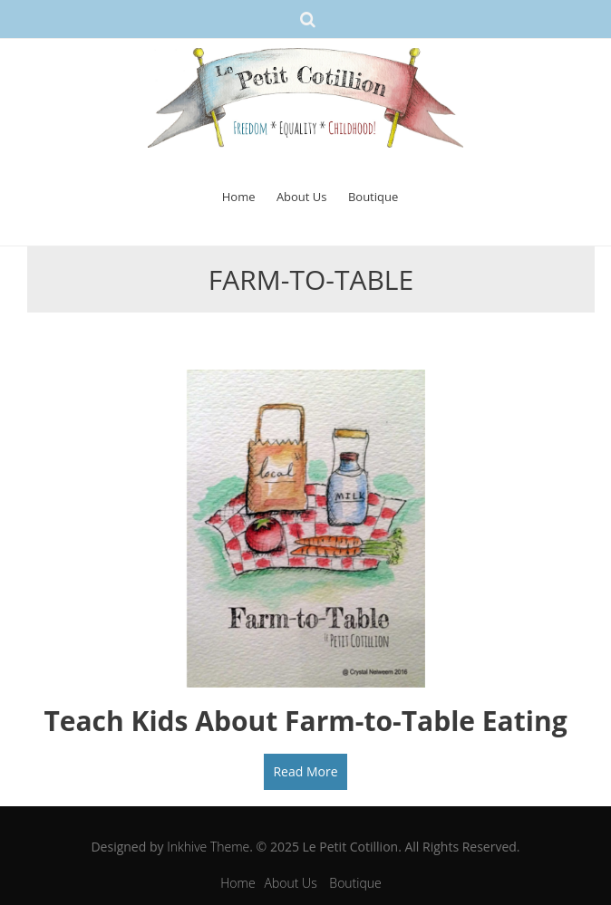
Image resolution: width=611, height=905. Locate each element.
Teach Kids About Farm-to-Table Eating (305, 720)
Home (239, 196)
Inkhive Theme (208, 846)
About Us (301, 196)
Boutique (373, 196)
